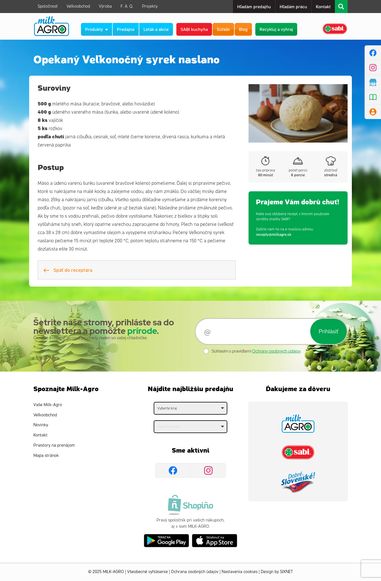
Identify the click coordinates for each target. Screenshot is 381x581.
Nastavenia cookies (240, 572)
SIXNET (286, 572)
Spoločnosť (48, 6)
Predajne (125, 29)
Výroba (105, 6)
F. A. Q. (127, 6)
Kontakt (323, 6)
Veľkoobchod (78, 6)
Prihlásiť (328, 331)
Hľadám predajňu (254, 6)
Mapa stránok (46, 455)
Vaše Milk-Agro (47, 405)
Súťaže (223, 29)
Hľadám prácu (293, 6)
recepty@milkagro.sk (273, 234)
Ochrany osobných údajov (276, 351)
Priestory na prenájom (54, 445)
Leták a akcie (156, 29)
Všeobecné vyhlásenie (147, 572)
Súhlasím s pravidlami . (256, 351)
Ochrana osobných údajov (195, 572)
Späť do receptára (68, 270)
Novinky (40, 425)
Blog (243, 29)
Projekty (150, 6)
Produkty (96, 29)
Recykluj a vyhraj (276, 29)
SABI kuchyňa (194, 29)
